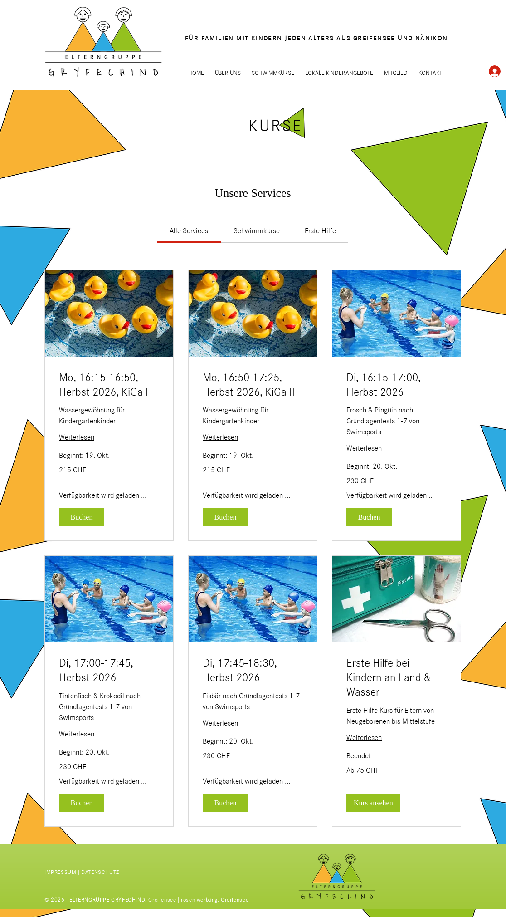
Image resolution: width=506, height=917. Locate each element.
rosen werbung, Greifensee (214, 899)
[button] (81, 517)
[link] (189, 230)
